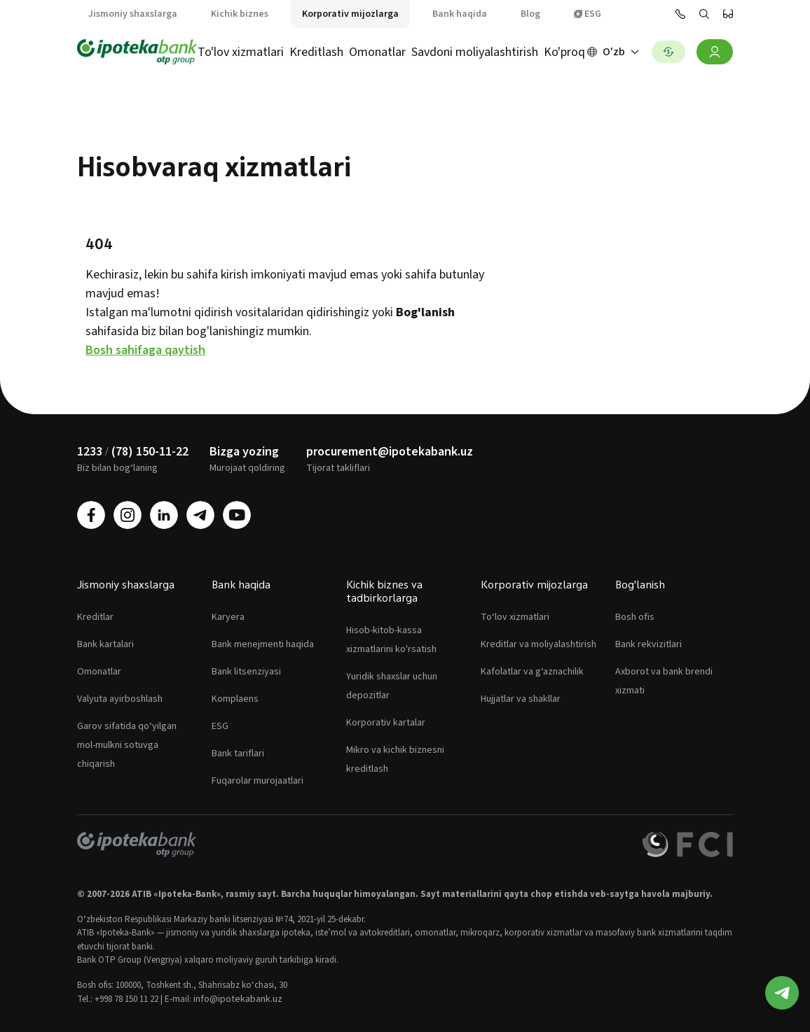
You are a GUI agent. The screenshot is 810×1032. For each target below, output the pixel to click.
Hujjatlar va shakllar (521, 699)
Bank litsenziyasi (246, 672)
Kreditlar (95, 617)
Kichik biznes (239, 14)
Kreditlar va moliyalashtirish (538, 644)
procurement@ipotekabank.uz (389, 451)
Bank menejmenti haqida (263, 644)
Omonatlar (377, 52)
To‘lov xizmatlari (515, 617)
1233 (89, 451)
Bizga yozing (244, 451)
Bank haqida (459, 14)
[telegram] (200, 515)
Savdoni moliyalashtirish (474, 52)
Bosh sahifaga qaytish (145, 350)
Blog (530, 14)
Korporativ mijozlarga (350, 14)
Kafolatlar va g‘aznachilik (532, 672)
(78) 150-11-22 (149, 451)
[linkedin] (164, 515)
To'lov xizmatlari (241, 52)
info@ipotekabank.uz (237, 999)
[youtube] (237, 515)
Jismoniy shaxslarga (132, 14)
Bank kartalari (105, 644)
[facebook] (91, 515)
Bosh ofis (634, 617)
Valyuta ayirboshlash (120, 699)
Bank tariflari (238, 754)
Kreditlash (316, 52)
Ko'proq (564, 52)
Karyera (228, 617)
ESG (587, 14)
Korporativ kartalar (385, 723)
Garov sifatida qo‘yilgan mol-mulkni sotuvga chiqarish (127, 745)
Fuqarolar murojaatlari (257, 781)
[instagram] (128, 515)
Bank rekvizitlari (648, 644)
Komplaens (235, 699)
